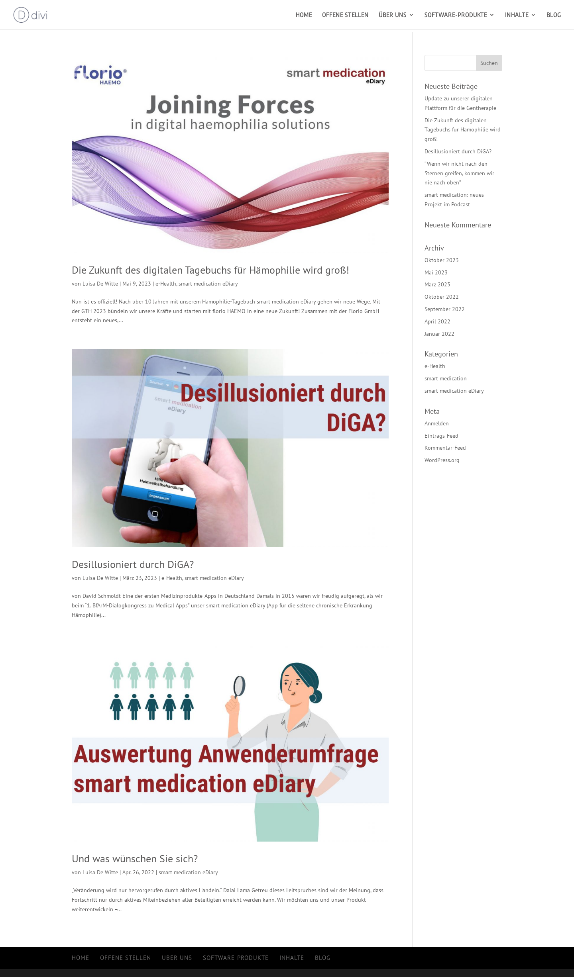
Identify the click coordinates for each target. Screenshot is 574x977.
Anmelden (437, 423)
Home (304, 15)
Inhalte (517, 15)
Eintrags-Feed (441, 435)
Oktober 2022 (442, 296)
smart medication (446, 378)
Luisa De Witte (100, 283)
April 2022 (437, 321)
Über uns (393, 15)
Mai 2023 (436, 272)
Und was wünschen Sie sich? (135, 858)
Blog (553, 15)
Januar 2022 (439, 333)
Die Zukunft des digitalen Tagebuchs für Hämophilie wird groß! (210, 269)
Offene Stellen (345, 15)
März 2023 (437, 284)
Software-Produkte (456, 15)
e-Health (165, 283)
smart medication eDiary (208, 283)
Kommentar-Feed (445, 447)
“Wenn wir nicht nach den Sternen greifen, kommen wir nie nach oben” (459, 173)
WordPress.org (442, 460)
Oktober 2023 (442, 260)
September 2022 (445, 309)
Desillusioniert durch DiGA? (133, 564)
